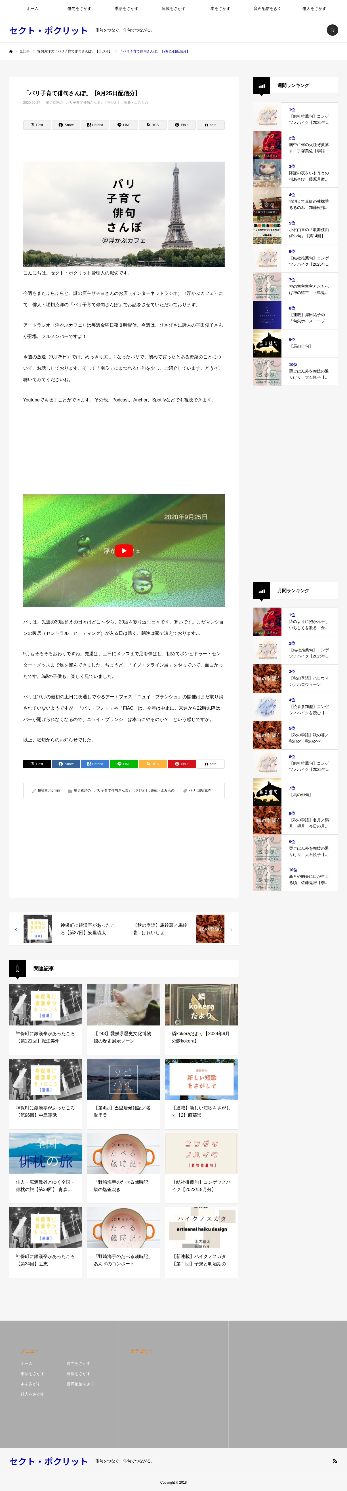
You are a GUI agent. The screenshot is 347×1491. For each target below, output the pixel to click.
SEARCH (332, 30)
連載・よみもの (136, 103)
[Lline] (124, 125)
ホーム (33, 8)
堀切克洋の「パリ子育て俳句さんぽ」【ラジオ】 (83, 103)
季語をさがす (126, 8)
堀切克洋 (204, 790)
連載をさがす (174, 8)
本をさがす (220, 8)
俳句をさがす (79, 8)
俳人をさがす (314, 8)
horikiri (55, 790)
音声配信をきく (267, 8)
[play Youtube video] (124, 550)
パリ (192, 790)
